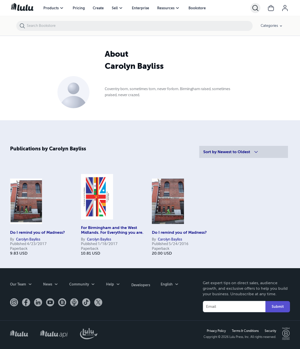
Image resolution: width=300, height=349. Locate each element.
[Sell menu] (121, 8)
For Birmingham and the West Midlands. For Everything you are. (112, 230)
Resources (165, 8)
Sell (115, 8)
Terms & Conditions (245, 330)
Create (98, 8)
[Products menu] (62, 8)
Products (51, 8)
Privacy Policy (216, 330)
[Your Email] (234, 306)
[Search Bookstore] (139, 26)
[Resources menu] (177, 8)
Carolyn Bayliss (28, 239)
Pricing (79, 8)
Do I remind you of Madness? (37, 232)
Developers (140, 284)
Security (270, 330)
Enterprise (140, 8)
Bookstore (197, 8)
